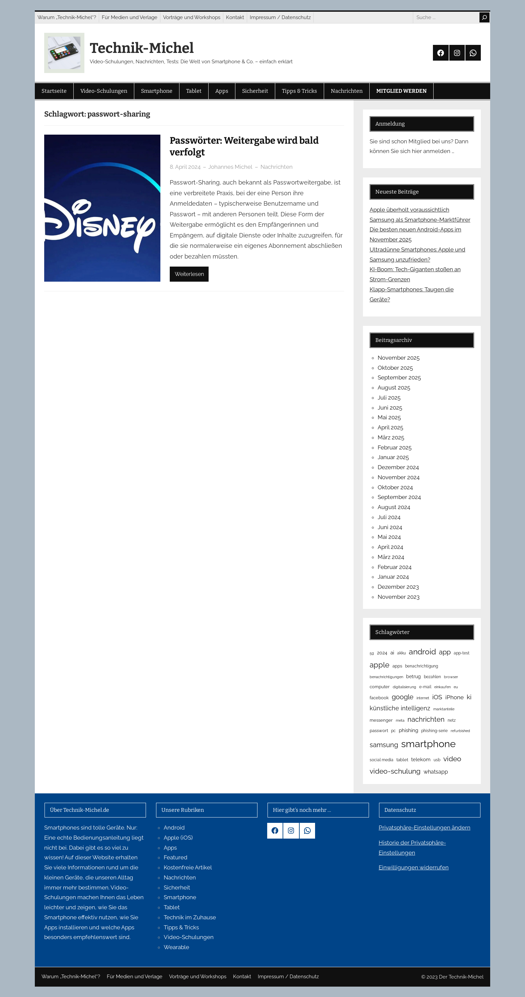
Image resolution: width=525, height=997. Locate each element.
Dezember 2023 (398, 586)
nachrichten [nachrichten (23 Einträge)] (426, 719)
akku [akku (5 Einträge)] (401, 653)
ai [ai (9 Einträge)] (392, 652)
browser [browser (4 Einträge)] (451, 677)
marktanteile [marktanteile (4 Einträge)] (443, 709)
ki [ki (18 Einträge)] (469, 697)
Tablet (172, 907)
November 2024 (399, 477)
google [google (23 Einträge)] (403, 697)
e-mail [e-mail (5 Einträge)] (425, 687)
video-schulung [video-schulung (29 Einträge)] (395, 771)
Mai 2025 (389, 417)
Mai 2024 (389, 536)
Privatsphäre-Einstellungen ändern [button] (424, 827)
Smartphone (180, 897)
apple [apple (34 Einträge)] (379, 664)
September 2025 (399, 377)
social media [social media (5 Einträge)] (381, 760)
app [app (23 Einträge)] (445, 652)
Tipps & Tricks (181, 927)
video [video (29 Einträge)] (452, 759)
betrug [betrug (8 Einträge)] (413, 676)
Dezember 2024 (398, 467)
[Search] (484, 17)
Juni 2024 (390, 527)
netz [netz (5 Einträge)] (452, 720)
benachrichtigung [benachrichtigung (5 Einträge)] (421, 666)
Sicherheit (177, 887)
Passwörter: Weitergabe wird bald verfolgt (244, 146)
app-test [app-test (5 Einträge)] (461, 653)
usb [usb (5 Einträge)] (437, 760)
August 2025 (394, 387)
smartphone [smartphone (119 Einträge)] (428, 744)
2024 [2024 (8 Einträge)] (382, 652)
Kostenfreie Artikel (188, 867)
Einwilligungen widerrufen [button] (414, 867)
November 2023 (399, 596)
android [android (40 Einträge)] (422, 651)
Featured (176, 857)
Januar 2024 (393, 576)
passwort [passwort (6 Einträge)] (379, 730)
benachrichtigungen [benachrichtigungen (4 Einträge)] (386, 677)
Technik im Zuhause (190, 917)
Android (174, 827)
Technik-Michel (142, 48)
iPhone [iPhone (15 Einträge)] (454, 697)
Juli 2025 (389, 397)
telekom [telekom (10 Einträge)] (421, 760)
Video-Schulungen (189, 937)
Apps (170, 847)
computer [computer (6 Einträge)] (380, 686)
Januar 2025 (393, 457)
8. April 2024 (185, 166)
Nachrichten (276, 166)
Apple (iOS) (178, 837)
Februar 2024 (394, 567)
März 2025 (391, 437)
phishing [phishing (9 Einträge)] (408, 730)
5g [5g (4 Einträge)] (372, 653)
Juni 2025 (390, 407)
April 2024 (390, 547)
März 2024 (391, 557)
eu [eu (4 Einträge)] (456, 687)
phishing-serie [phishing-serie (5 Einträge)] (434, 730)
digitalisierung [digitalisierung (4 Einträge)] (404, 687)
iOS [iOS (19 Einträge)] (437, 697)
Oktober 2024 (395, 487)
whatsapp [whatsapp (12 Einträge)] (436, 772)
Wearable (176, 947)
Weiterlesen (189, 274)
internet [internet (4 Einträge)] (423, 698)
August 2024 (394, 507)
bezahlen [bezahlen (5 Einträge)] (432, 676)
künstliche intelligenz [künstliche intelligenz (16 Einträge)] (400, 708)
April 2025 (390, 427)
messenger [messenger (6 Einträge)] (381, 720)
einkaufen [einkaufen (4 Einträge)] (442, 687)
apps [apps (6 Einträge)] (397, 665)
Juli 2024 (389, 517)
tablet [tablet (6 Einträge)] (402, 759)
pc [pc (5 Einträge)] (393, 730)
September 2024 (399, 497)
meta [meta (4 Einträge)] (400, 720)
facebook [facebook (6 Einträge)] (379, 697)
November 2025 (399, 357)
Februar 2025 (394, 447)
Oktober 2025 (395, 367)
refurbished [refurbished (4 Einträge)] (460, 731)
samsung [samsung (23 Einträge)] (384, 745)
